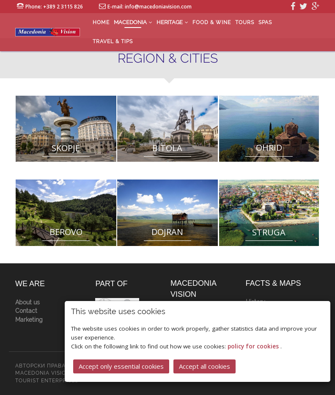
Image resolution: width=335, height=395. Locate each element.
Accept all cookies (204, 366)
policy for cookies (254, 346)
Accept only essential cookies (121, 366)
